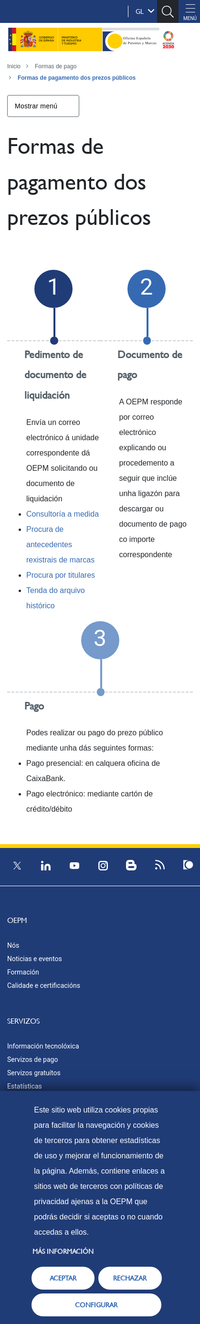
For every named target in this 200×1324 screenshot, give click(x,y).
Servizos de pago (32, 1059)
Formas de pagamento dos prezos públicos (77, 77)
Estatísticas (24, 1086)
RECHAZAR (130, 1278)
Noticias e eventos (34, 959)
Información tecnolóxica (43, 1046)
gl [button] (145, 11)
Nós (13, 945)
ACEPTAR (63, 1278)
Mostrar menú (36, 106)
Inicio (14, 66)
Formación (23, 972)
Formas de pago (55, 66)
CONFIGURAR (96, 1305)
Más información (63, 1251)
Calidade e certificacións (43, 985)
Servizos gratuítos (34, 1073)
